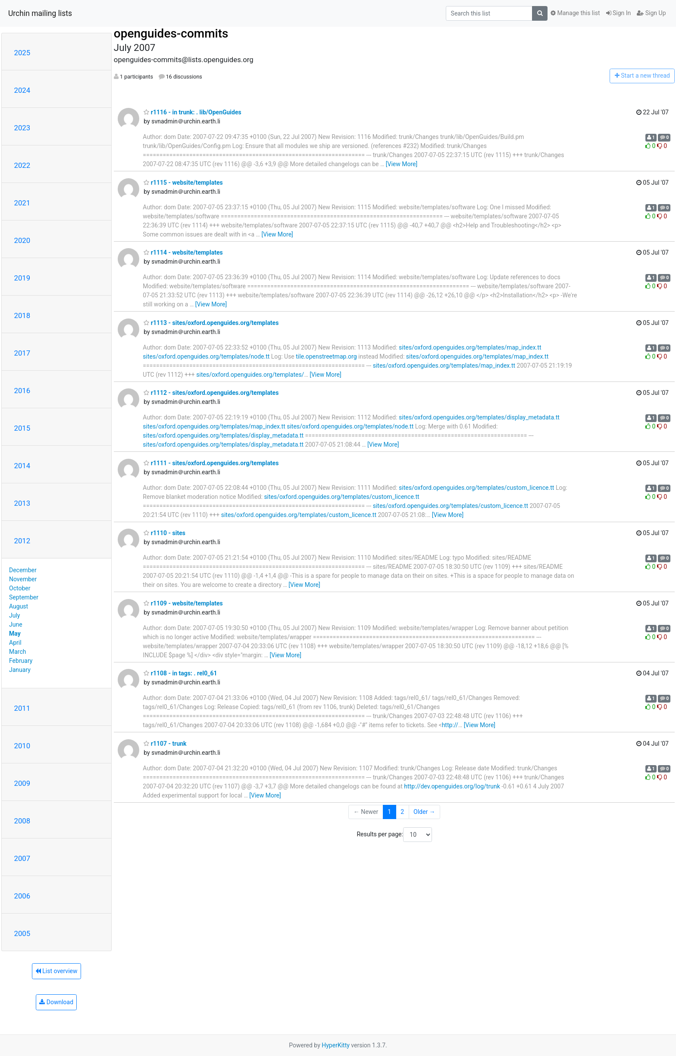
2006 (22, 896)
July (14, 615)
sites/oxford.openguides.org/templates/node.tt (206, 356)
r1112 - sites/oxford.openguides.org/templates (211, 392)
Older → (424, 811)
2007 (22, 858)
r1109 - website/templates (183, 603)
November (23, 579)
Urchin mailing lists (40, 13)
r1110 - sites (164, 533)
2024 (22, 90)
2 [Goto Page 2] (402, 811)
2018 (22, 315)
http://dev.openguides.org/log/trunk (452, 786)
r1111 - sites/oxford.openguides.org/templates (211, 463)
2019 (22, 278)
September (23, 597)
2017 (22, 353)
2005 (22, 933)
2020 (22, 240)
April (15, 642)
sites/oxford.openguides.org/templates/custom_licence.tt (476, 487)
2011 (22, 708)
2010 (22, 745)
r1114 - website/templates (183, 252)
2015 (22, 428)
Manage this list (575, 12)
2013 (22, 503)
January (20, 669)
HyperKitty (336, 1045)
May (15, 633)
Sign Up (651, 12)
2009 (22, 783)
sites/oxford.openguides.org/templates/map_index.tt (470, 347)
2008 (22, 820)
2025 (22, 52)
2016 (22, 390)
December (23, 570)
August (18, 606)
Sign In (618, 12)
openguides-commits (171, 33)
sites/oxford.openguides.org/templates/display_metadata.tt (479, 417)
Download (56, 1002)
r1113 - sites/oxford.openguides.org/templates (211, 322)
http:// (450, 725)
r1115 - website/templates (183, 182)
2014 (22, 465)
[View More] (401, 164)
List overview (56, 971)
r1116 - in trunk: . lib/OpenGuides (192, 112)
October (19, 588)
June (15, 624)
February (20, 660)
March (17, 651)
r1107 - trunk (165, 743)
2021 (22, 203)
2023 (22, 127)
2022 (22, 165)
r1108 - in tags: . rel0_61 (180, 673)
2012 (22, 540)
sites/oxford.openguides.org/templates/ (250, 374)
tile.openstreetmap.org (326, 356)
